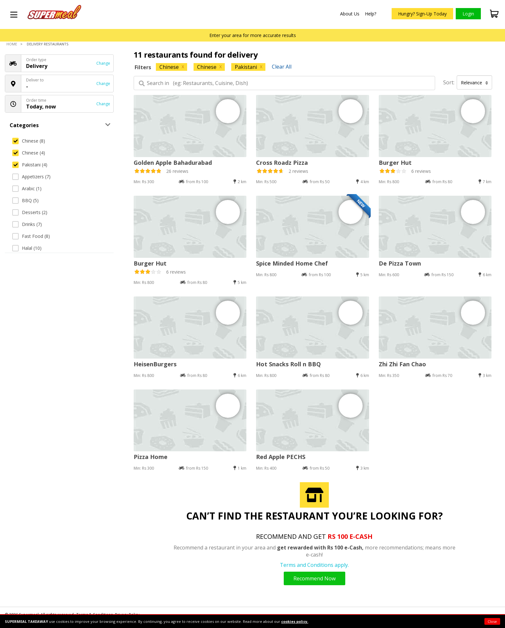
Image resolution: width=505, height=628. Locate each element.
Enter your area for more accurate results (252, 35)
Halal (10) (27, 248)
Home (11, 44)
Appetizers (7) (31, 176)
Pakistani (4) (29, 165)
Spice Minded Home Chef (292, 263)
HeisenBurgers (155, 364)
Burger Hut (395, 162)
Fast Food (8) (31, 236)
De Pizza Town (400, 263)
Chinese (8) (28, 141)
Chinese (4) (28, 153)
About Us (349, 14)
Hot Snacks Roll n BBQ (288, 364)
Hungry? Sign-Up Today (422, 14)
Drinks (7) (27, 224)
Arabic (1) (27, 188)
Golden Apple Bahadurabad (173, 162)
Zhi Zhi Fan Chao (402, 364)
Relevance (474, 83)
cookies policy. (294, 621)
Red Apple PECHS (280, 457)
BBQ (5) (25, 200)
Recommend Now (314, 578)
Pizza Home (150, 457)
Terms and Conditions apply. (314, 564)
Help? (370, 14)
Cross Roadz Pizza (282, 162)
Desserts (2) (29, 212)
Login (468, 14)
